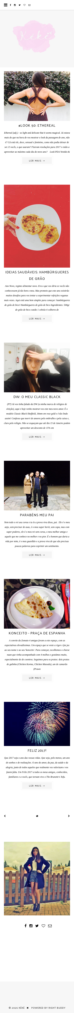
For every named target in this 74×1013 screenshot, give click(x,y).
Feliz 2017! (37, 750)
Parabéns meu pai (37, 514)
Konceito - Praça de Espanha (37, 633)
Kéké (22, 1007)
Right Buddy (57, 1007)
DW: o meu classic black (37, 396)
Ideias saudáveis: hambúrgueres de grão (37, 275)
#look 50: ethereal (37, 125)
